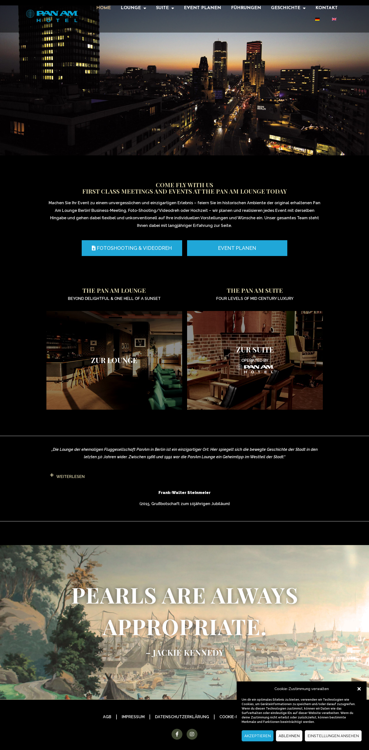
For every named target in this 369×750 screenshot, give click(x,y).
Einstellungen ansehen (333, 736)
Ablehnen (289, 736)
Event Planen (202, 8)
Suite (165, 8)
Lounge (133, 8)
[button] (359, 688)
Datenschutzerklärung (182, 716)
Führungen (246, 8)
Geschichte (288, 8)
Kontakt (326, 8)
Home (103, 8)
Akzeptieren (257, 736)
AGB (107, 716)
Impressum (133, 716)
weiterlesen (70, 476)
